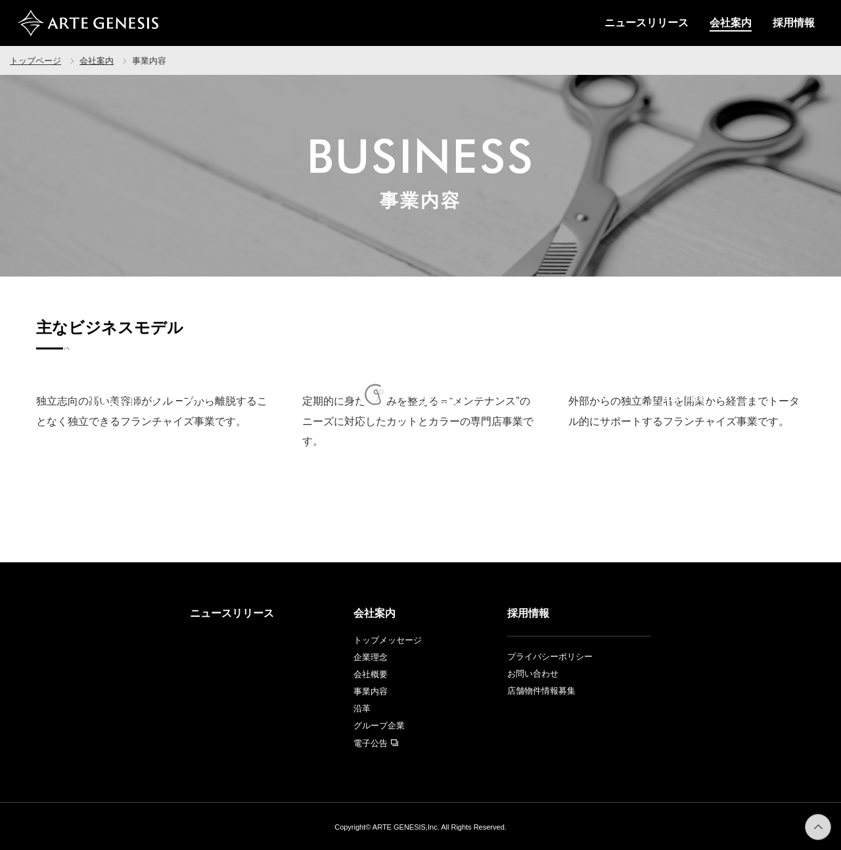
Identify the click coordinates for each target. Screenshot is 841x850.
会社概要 (370, 674)
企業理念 (370, 657)
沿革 (362, 708)
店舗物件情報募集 (541, 691)
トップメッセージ (387, 640)
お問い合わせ (532, 674)
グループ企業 (379, 725)
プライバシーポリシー (550, 656)
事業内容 (370, 691)
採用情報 (794, 22)
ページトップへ (830, 822)
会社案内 (731, 22)
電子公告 (375, 743)
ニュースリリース (646, 22)
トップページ (35, 61)
